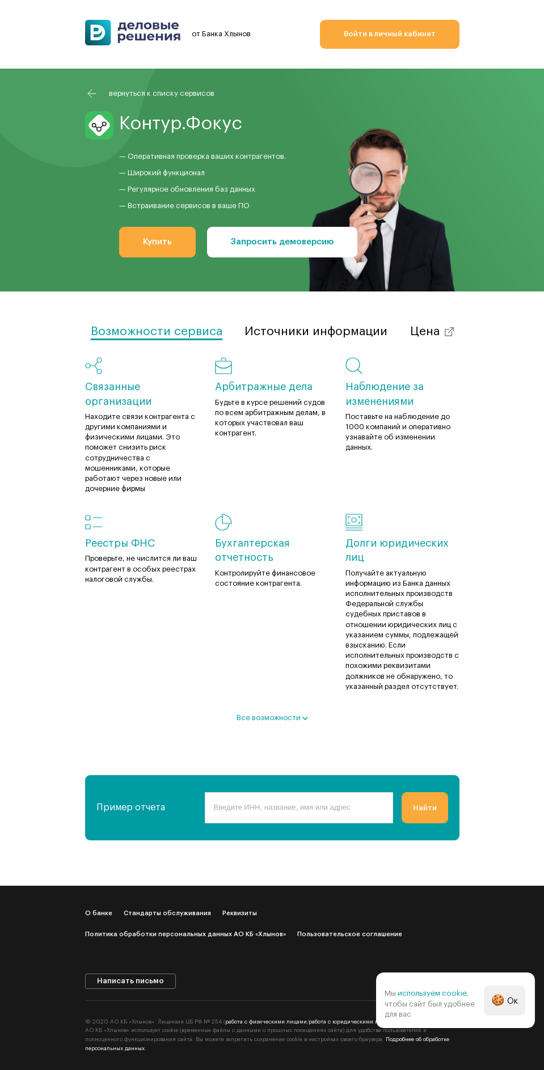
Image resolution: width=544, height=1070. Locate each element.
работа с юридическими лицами (352, 1022)
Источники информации (315, 331)
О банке (98, 913)
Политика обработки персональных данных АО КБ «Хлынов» (185, 934)
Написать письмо (130, 980)
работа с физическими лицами (266, 1022)
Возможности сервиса (156, 331)
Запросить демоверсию (282, 242)
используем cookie (432, 993)
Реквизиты (239, 913)
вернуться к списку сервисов (161, 93)
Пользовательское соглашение (349, 934)
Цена (425, 331)
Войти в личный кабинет (390, 33)
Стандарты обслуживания (167, 913)
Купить (157, 242)
